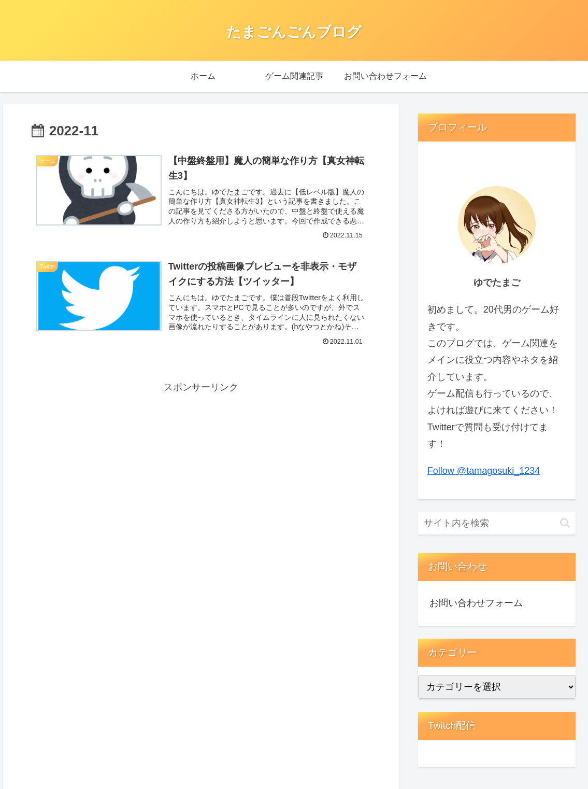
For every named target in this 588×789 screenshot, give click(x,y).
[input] (497, 523)
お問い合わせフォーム (476, 603)
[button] (565, 523)
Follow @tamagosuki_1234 (483, 471)
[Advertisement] (119, 468)
